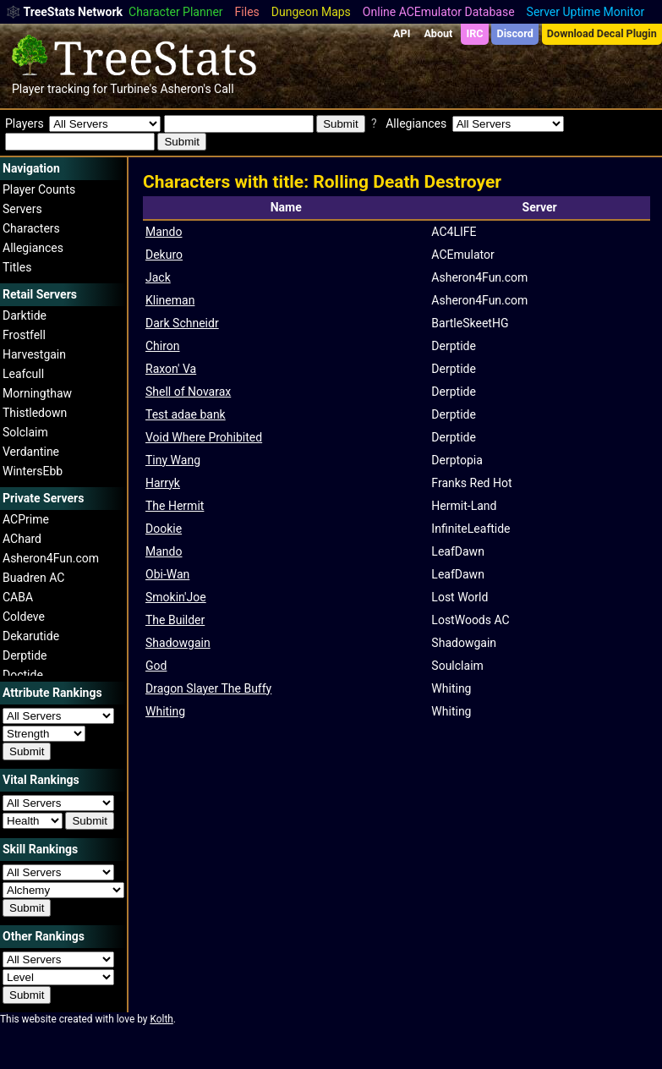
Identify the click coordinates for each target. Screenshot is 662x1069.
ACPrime (26, 519)
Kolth (161, 1019)
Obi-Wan (167, 574)
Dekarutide (31, 636)
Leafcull (23, 374)
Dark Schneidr (182, 323)
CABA (18, 597)
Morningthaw (37, 393)
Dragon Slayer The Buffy (208, 688)
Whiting (165, 711)
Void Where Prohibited (203, 437)
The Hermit (174, 506)
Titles (17, 267)
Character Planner (176, 12)
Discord (515, 33)
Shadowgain (178, 643)
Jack (158, 277)
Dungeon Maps (311, 12)
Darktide (25, 315)
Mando (163, 231)
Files (247, 12)
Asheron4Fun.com (51, 558)
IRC (474, 33)
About (438, 33)
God (156, 665)
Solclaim (25, 432)
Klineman (169, 300)
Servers (22, 209)
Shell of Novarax (188, 391)
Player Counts (39, 189)
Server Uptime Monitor (586, 12)
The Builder (175, 620)
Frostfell (24, 335)
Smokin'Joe (175, 597)
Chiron (162, 346)
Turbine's (133, 89)
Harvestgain (34, 354)
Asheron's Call (196, 89)
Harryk (162, 483)
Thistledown (35, 412)
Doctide (23, 675)
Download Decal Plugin (602, 33)
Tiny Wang (172, 460)
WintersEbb (33, 471)
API (401, 33)
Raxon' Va (170, 369)
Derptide (25, 655)
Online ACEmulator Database (439, 12)
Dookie (163, 528)
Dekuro (164, 254)
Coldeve (24, 616)
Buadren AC (33, 577)
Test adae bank (185, 414)
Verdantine (31, 451)
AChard (22, 538)
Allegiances (33, 248)
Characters (31, 228)
